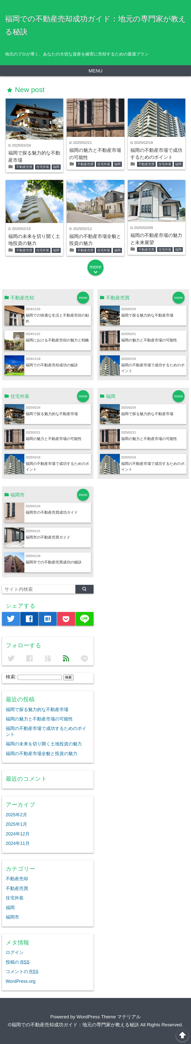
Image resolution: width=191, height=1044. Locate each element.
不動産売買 (24, 167)
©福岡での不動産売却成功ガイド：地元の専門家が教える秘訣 (73, 1024)
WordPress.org (21, 981)
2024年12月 (18, 833)
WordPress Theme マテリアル (109, 1016)
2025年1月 (16, 824)
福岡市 (12, 917)
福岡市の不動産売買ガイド (48, 537)
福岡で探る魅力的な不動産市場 (147, 315)
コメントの (22, 971)
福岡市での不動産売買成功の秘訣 (54, 562)
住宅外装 (42, 167)
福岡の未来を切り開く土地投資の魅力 (44, 743)
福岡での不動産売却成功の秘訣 (52, 365)
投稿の (18, 962)
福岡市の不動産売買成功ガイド (52, 512)
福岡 (56, 167)
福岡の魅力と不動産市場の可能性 (149, 340)
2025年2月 (16, 814)
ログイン (15, 952)
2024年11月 (18, 843)
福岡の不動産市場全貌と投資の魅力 (41, 753)
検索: (11, 676)
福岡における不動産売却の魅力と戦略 (57, 340)
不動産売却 (17, 878)
